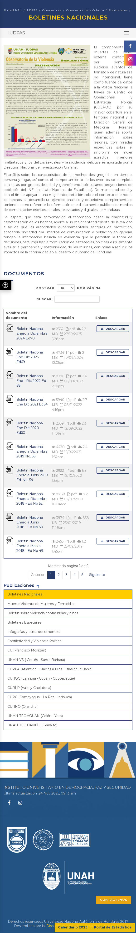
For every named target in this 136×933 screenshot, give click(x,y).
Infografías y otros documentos (33, 632)
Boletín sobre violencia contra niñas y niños (42, 613)
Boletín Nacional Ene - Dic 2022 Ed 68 (31, 381)
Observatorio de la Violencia (85, 10)
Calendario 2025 (72, 927)
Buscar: (68, 299)
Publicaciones (118, 10)
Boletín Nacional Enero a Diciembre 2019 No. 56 (32, 451)
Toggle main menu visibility (127, 34)
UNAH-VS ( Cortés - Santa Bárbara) (36, 660)
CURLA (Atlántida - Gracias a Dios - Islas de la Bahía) (49, 669)
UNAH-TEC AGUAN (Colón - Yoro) (35, 716)
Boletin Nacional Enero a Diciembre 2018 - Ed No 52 (32, 499)
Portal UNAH (13, 10)
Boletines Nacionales (24, 594)
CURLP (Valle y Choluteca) (29, 688)
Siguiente (97, 575)
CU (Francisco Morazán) (26, 650)
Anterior (37, 575)
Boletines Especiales (24, 622)
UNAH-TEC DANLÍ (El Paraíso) (32, 725)
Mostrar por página (68, 288)
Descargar (112, 328)
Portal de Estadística (112, 927)
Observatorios (51, 10)
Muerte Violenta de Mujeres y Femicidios (41, 604)
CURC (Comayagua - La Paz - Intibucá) (39, 697)
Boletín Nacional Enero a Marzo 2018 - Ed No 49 (30, 546)
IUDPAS (31, 10)
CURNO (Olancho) (22, 706)
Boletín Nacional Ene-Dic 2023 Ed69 (30, 357)
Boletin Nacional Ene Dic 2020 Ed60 (30, 428)
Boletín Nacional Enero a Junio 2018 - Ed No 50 (30, 522)
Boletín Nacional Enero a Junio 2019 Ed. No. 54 (32, 475)
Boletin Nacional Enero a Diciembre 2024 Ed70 (32, 333)
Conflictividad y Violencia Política (34, 641)
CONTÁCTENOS (113, 900)
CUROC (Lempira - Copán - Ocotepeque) (41, 678)
